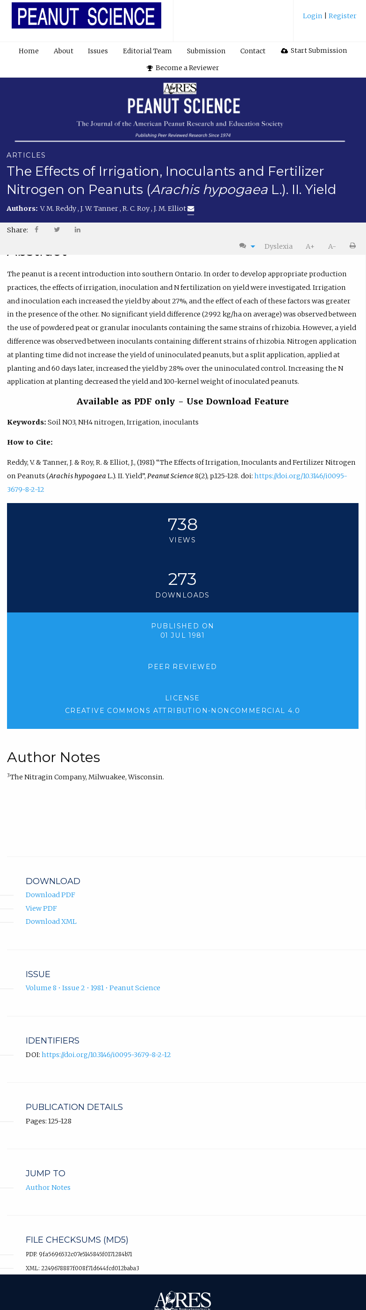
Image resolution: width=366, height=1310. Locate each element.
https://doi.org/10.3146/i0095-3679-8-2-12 (106, 1055)
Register (342, 16)
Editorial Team (147, 51)
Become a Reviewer (183, 68)
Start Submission (314, 50)
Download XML (51, 921)
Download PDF (50, 895)
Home (29, 51)
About (63, 51)
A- (332, 246)
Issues (98, 51)
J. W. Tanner (100, 208)
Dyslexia (279, 246)
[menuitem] (330, 19)
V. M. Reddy (59, 208)
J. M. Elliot (174, 208)
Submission (206, 51)
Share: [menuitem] (17, 230)
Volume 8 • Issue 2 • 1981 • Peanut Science (93, 988)
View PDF (41, 908)
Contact (253, 51)
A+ (310, 246)
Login (313, 16)
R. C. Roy (136, 208)
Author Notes (48, 1187)
